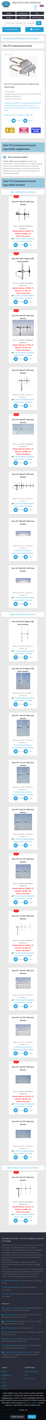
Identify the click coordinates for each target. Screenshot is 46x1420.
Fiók (26, 1375)
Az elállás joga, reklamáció (18, 1328)
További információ (17, 1417)
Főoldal (9, 13)
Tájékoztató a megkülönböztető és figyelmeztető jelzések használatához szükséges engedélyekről (21, 1354)
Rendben (32, 1417)
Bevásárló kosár (30, 1378)
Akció (4, 1382)
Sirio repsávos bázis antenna (23, 1168)
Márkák (8, 17)
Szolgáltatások (23, 13)
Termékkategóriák (11, 29)
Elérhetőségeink (37, 17)
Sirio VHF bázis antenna (23, 614)
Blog (37, 13)
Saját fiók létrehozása (31, 1371)
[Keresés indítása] (38, 23)
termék (34, 29)
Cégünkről (23, 17)
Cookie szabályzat (32, 1403)
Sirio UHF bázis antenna (23, 192)
